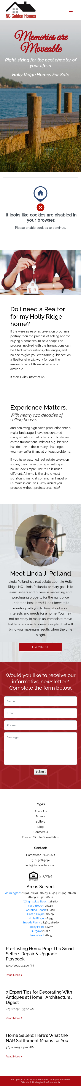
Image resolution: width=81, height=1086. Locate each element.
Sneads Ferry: (31, 922)
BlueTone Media (51, 1082)
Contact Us (40, 832)
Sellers (40, 821)
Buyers (40, 816)
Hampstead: (36, 935)
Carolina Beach (36, 910)
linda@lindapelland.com (40, 865)
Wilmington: (13, 893)
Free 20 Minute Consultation (40, 837)
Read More (14, 974)
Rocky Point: (36, 926)
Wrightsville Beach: (36, 901)
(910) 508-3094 (40, 860)
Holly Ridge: (36, 918)
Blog (40, 826)
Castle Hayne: (36, 914)
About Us (41, 811)
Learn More (40, 647)
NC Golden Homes (39, 1079)
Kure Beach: (36, 905)
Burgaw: (36, 931)
